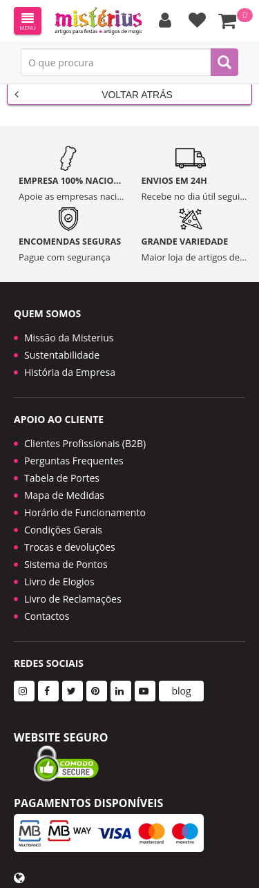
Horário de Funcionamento (85, 512)
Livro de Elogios (59, 581)
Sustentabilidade (61, 354)
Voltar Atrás (94, 94)
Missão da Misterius (68, 337)
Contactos (46, 616)
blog (181, 690)
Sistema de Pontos (66, 564)
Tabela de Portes (61, 477)
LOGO (98, 21)
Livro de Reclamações (73, 598)
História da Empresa (69, 372)
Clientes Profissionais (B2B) (85, 443)
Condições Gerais (63, 529)
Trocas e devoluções (69, 547)
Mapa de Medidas (64, 495)
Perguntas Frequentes (74, 460)
